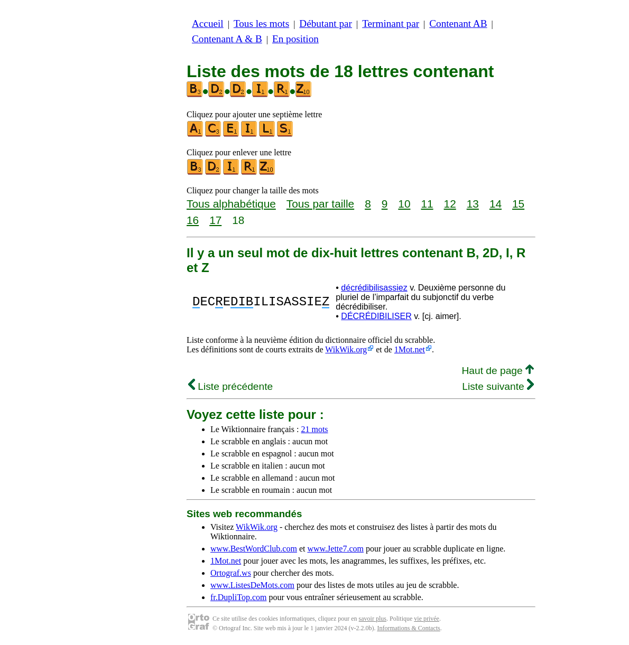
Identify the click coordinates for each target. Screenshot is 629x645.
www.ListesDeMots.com (252, 585)
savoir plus (372, 618)
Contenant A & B (227, 38)
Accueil (208, 23)
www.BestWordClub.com (253, 548)
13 (473, 204)
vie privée (426, 618)
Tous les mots (261, 23)
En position (295, 38)
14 (495, 204)
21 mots (314, 429)
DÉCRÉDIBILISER (376, 316)
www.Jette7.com (335, 548)
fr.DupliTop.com (238, 597)
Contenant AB (458, 23)
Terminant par (390, 23)
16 (193, 220)
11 (427, 204)
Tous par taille (320, 204)
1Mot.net (409, 349)
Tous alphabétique (231, 204)
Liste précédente (230, 386)
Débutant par (325, 23)
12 (450, 204)
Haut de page (497, 370)
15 (518, 204)
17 (215, 220)
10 (404, 204)
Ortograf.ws (230, 572)
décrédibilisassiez (374, 287)
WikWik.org (346, 349)
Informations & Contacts (408, 628)
